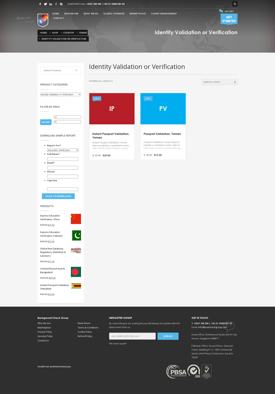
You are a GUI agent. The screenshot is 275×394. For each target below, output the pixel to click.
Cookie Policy (85, 331)
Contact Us (43, 340)
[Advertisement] (81, 379)
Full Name (53, 154)
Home (43, 32)
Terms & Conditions (88, 327)
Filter (46, 122)
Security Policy (45, 336)
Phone (51, 171)
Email (51, 162)
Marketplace (44, 327)
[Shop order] (219, 82)
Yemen (83, 32)
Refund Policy (85, 336)
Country (68, 32)
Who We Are (44, 323)
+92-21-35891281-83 (114, 3)
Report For (54, 145)
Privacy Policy (45, 331)
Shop (55, 32)
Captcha (52, 180)
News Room (84, 323)
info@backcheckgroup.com (212, 327)
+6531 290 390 (93, 3)
